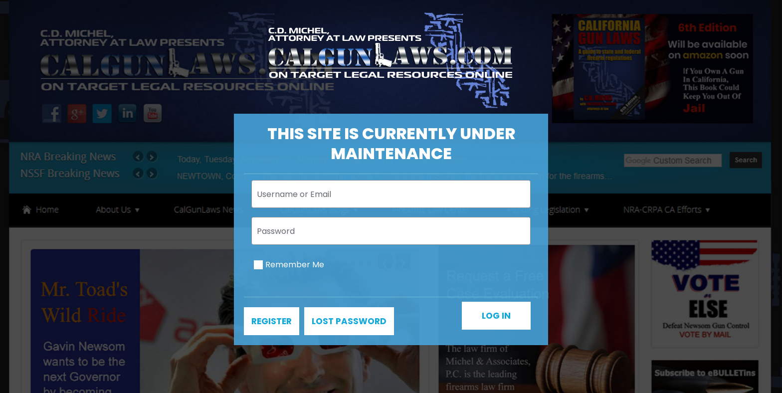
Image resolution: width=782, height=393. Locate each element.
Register (271, 321)
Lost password (349, 321)
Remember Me (294, 264)
